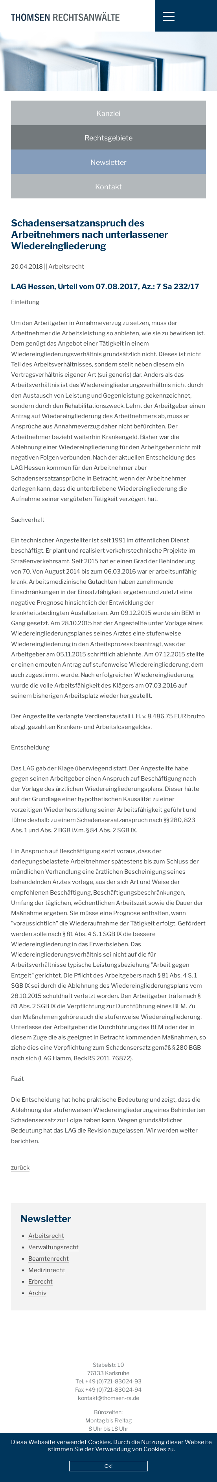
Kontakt (108, 187)
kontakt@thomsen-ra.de (108, 1397)
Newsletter (108, 162)
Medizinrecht (46, 1261)
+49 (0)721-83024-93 (113, 1381)
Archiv (37, 1284)
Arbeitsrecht (66, 257)
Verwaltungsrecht (53, 1238)
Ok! (109, 1466)
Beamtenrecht (48, 1249)
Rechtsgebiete (108, 138)
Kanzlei (108, 113)
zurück (20, 1158)
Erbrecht (40, 1272)
